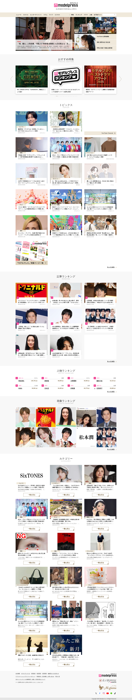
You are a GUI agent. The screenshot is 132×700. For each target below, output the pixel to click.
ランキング (79, 14)
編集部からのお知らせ (53, 673)
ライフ (51, 14)
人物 (90, 14)
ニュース (18, 14)
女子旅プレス (98, 14)
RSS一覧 (57, 676)
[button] (120, 79)
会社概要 (18, 673)
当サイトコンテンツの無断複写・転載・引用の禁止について (30, 679)
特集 (72, 14)
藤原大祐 (99, 381)
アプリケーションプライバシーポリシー (25, 676)
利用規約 (33, 673)
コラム (45, 14)
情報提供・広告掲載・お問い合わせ (45, 676)
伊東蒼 (72, 388)
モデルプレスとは (25, 673)
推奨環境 (39, 673)
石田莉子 (99, 388)
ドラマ (86, 14)
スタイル (25, 14)
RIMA (20, 388)
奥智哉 (46, 381)
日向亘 (46, 388)
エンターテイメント (36, 14)
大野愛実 (73, 381)
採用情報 (44, 673)
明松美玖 (21, 381)
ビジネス (57, 14)
